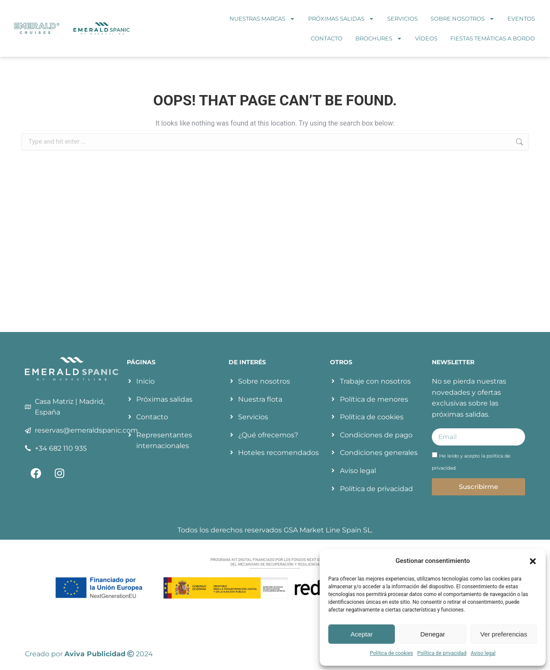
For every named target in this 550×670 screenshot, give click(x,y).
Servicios (402, 18)
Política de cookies (391, 653)
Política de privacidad (441, 653)
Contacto (326, 38)
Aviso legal (483, 653)
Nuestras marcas (262, 19)
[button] (533, 561)
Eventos (521, 18)
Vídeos (426, 38)
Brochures (378, 38)
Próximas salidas (341, 19)
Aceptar (362, 634)
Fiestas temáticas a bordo (492, 38)
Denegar (432, 634)
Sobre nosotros (463, 19)
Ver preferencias (503, 634)
